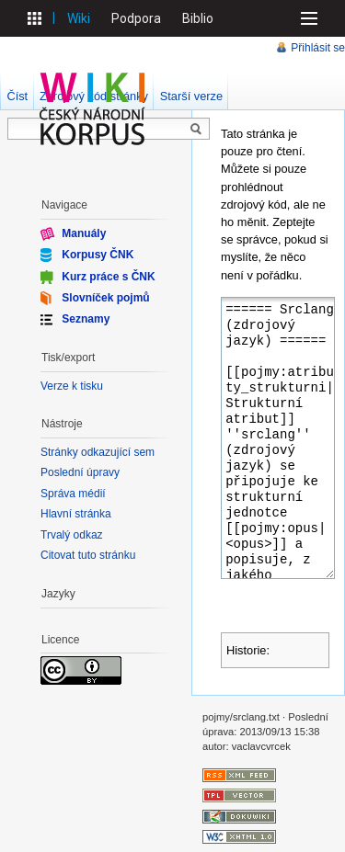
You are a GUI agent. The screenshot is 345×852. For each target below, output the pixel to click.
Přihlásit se (318, 47)
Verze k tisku (71, 386)
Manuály (84, 233)
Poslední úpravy (80, 472)
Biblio (197, 18)
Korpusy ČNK (97, 254)
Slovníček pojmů (105, 297)
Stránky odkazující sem (97, 452)
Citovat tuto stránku (87, 555)
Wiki (78, 18)
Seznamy (85, 318)
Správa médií (73, 493)
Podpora (136, 18)
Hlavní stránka (75, 513)
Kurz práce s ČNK (108, 275)
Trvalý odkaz (71, 534)
